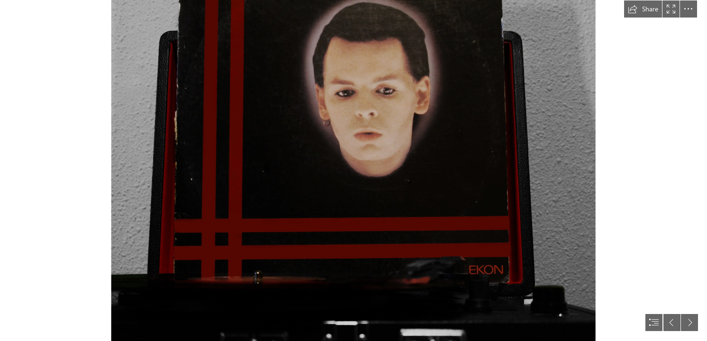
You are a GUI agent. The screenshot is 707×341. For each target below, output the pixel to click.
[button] (643, 9)
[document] (353, 170)
